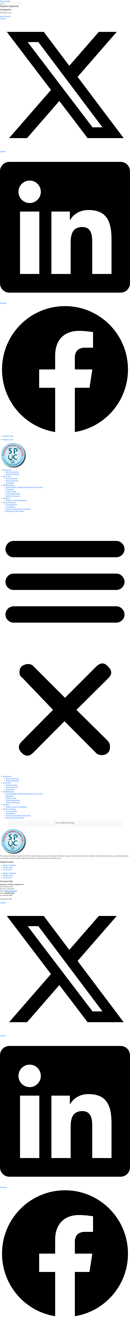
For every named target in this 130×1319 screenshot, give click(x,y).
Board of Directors (12, 481)
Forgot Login (7, 869)
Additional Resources (13, 496)
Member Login (8, 867)
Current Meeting (11, 505)
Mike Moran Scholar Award (15, 511)
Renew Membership (12, 474)
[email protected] (11, 891)
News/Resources (8, 485)
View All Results (5, 16)
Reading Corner (11, 492)
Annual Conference (9, 502)
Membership (7, 470)
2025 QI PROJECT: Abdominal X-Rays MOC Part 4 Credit (24, 487)
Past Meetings (10, 507)
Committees (10, 483)
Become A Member (12, 472)
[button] (65, 644)
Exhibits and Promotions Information (18, 509)
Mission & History (12, 478)
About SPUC (7, 476)
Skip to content (5, 1)
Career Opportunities (13, 494)
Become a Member (9, 865)
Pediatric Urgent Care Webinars (16, 500)
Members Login (8, 436)
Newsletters (10, 489)
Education (6, 498)
